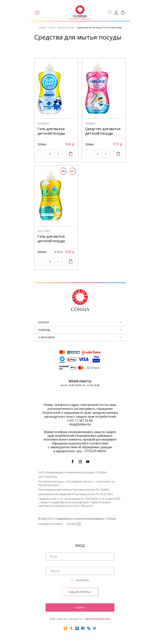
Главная (42, 27)
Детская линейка (66, 27)
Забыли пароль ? (80, 592)
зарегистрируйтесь (97, 619)
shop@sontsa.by (80, 424)
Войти (80, 607)
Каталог (52, 27)
